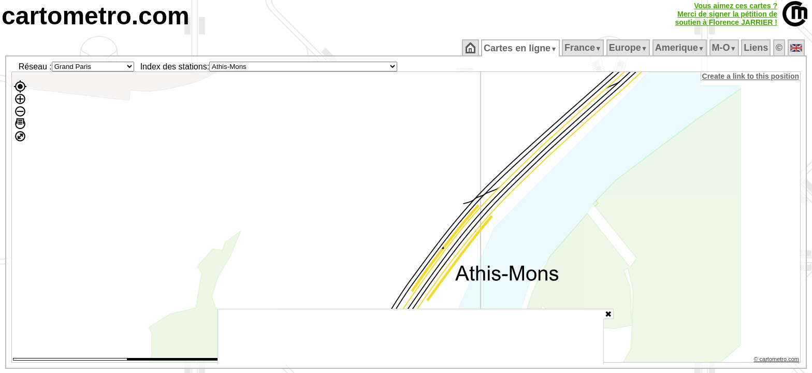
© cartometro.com (777, 360)
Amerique (680, 47)
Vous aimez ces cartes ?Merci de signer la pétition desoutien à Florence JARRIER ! (726, 14)
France (583, 47)
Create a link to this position (751, 76)
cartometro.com (96, 16)
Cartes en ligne (521, 48)
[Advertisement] (410, 336)
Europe (629, 47)
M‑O (725, 47)
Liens (757, 47)
